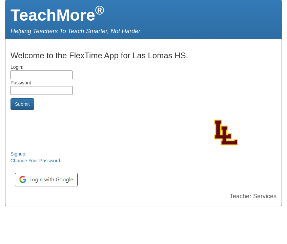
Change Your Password (35, 160)
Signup (18, 154)
